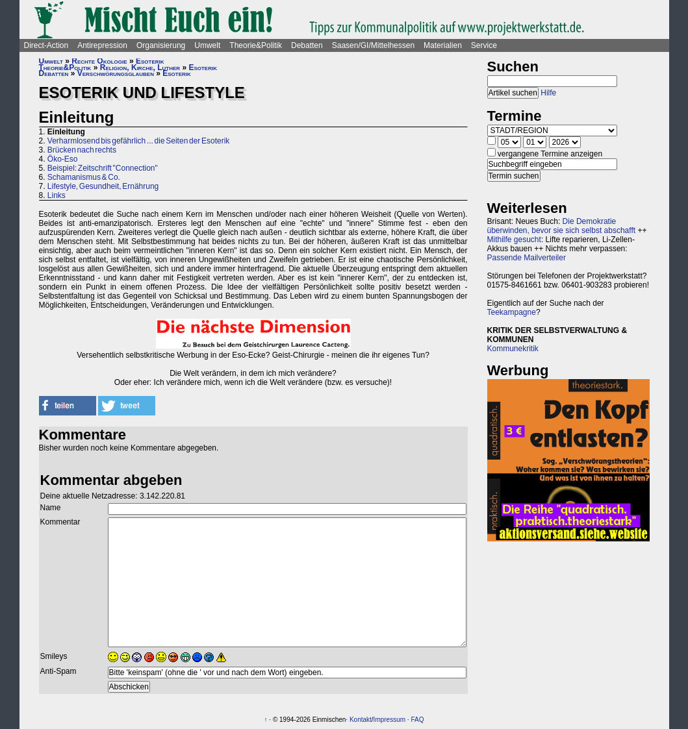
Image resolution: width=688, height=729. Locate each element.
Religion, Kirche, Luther (140, 67)
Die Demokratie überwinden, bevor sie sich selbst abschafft (561, 226)
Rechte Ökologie (99, 61)
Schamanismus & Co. (83, 177)
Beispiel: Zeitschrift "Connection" (102, 168)
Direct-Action (46, 45)
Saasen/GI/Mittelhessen (373, 45)
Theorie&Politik (255, 45)
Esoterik (150, 61)
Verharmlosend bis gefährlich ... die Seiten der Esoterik (138, 140)
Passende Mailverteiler (526, 257)
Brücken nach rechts (81, 149)
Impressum (389, 719)
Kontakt (361, 719)
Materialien (443, 45)
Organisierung (160, 45)
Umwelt (207, 45)
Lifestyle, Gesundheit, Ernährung (103, 186)
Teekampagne (511, 312)
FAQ (417, 719)
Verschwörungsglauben (115, 73)
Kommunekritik (513, 348)
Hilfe (548, 92)
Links (56, 195)
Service (484, 45)
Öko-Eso (62, 159)
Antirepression (102, 45)
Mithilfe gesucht (514, 239)
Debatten (307, 45)
